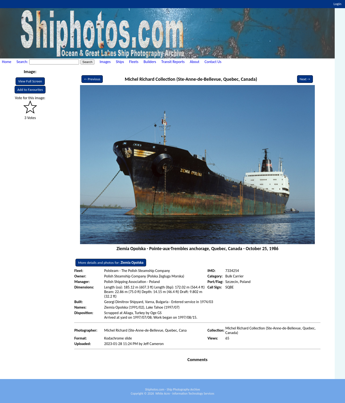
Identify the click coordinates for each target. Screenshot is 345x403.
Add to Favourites (30, 89)
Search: (23, 61)
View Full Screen (30, 81)
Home (6, 61)
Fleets (133, 61)
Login (337, 4)
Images (105, 61)
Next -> (305, 79)
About (194, 61)
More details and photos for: (110, 262)
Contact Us (213, 61)
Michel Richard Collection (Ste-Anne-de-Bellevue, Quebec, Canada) (191, 79)
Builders (150, 61)
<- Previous (92, 79)
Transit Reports (172, 61)
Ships (120, 61)
